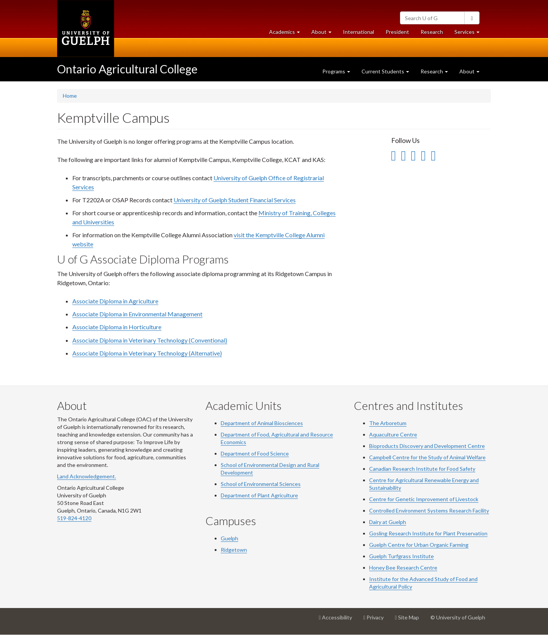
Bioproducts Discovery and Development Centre (427, 446)
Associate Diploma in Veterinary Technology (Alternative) (147, 353)
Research (435, 34)
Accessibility (338, 620)
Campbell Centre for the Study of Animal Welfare (427, 457)
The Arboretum (387, 423)
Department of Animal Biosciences (262, 423)
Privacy (376, 620)
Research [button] (434, 71)
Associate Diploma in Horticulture (116, 326)
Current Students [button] (385, 71)
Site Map (410, 620)
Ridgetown (234, 549)
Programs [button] (336, 71)
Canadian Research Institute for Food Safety (422, 468)
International (358, 32)
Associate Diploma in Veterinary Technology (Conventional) (149, 340)
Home (70, 95)
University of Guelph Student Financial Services (235, 199)
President (397, 32)
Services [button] (469, 34)
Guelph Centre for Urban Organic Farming (418, 544)
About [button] (324, 34)
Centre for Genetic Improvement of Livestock (423, 499)
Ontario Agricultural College (127, 69)
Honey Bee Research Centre (403, 567)
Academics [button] (287, 34)
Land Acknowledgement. (86, 476)
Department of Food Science (255, 453)
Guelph (229, 538)
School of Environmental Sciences (261, 484)
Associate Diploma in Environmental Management (137, 314)
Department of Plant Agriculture (259, 495)
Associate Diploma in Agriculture (115, 301)
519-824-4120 (74, 518)
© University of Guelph (457, 617)
